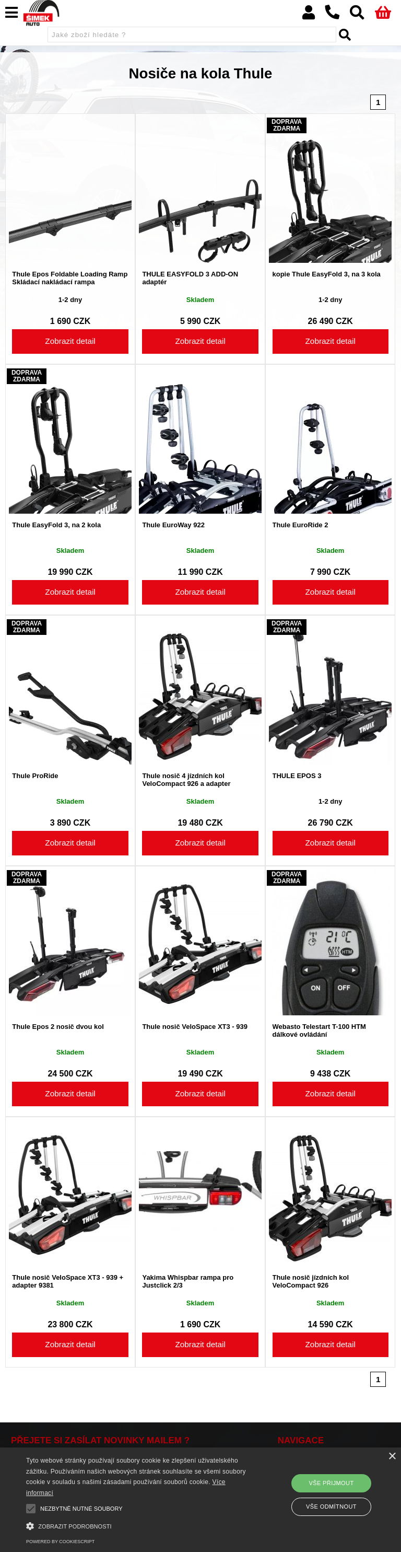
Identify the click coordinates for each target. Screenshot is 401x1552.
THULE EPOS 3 (297, 776)
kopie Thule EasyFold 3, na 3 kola (327, 274)
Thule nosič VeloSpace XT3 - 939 (194, 1026)
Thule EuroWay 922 (173, 525)
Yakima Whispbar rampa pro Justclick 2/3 (187, 1281)
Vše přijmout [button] (331, 1483)
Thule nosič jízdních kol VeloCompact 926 (311, 1281)
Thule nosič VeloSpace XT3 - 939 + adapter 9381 (67, 1281)
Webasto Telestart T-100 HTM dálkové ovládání (319, 1030)
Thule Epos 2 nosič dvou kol (58, 1026)
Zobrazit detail (70, 341)
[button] (139, 1525)
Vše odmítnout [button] (331, 1506)
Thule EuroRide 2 (300, 525)
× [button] (392, 1457)
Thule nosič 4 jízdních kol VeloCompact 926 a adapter (186, 779)
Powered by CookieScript (60, 1541)
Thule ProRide (35, 776)
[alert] (200, 1499)
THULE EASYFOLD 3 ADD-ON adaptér (190, 278)
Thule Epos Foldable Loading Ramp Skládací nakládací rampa (69, 278)
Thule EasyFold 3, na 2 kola (56, 525)
